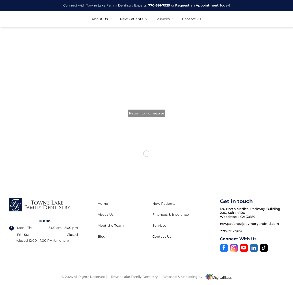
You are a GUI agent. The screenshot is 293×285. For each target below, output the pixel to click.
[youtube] (244, 248)
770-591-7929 (159, 5)
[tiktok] (264, 248)
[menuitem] (102, 19)
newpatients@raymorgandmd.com (249, 224)
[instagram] (234, 248)
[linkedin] (254, 248)
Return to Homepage (146, 113)
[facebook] (224, 248)
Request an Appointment (197, 5)
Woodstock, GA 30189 (237, 217)
